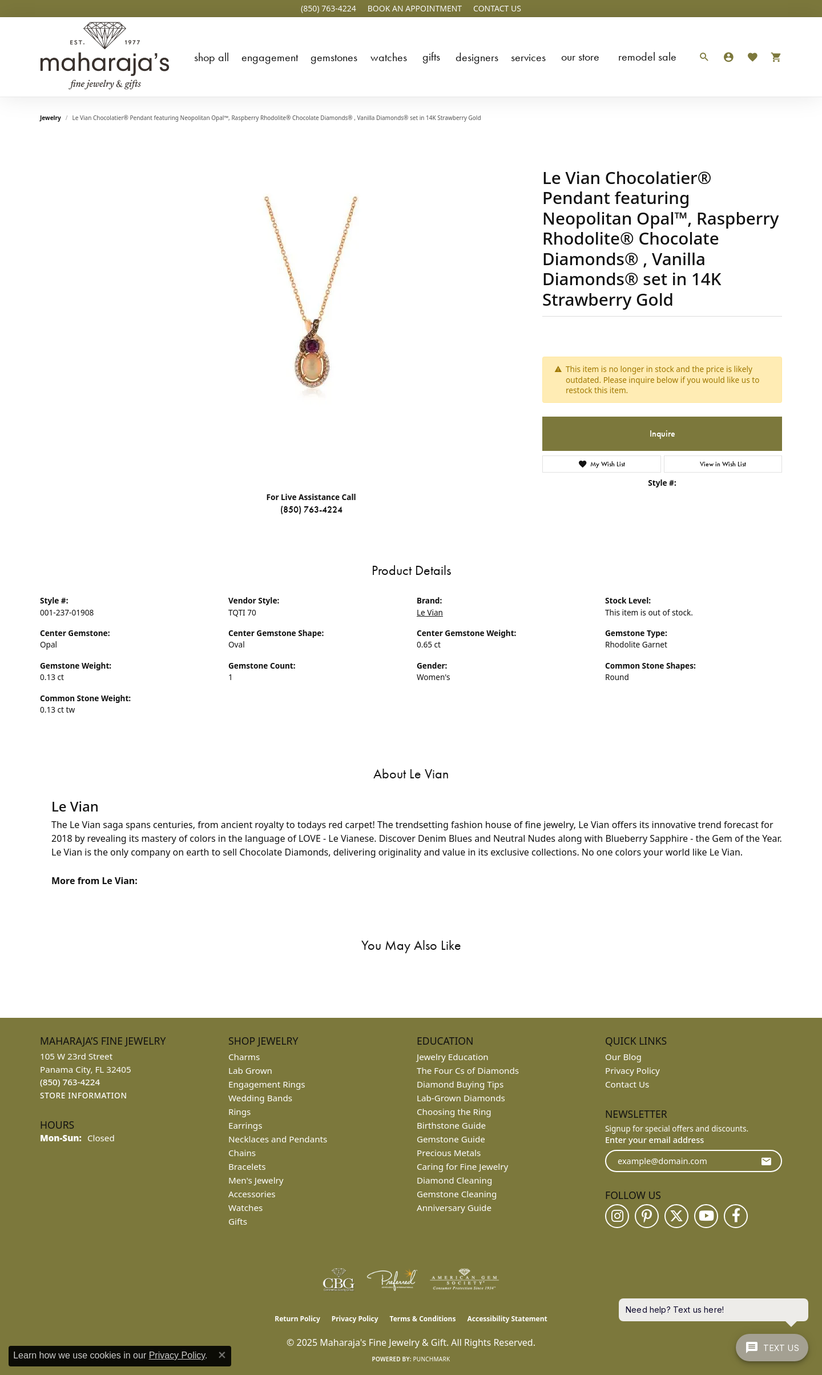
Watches (388, 57)
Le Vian (430, 612)
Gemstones (334, 57)
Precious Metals (449, 1152)
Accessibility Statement (507, 1319)
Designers (477, 57)
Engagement (269, 57)
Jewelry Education (453, 1056)
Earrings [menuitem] (245, 1125)
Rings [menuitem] (239, 1111)
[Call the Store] (70, 1082)
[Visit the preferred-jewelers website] (392, 1279)
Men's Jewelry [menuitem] (256, 1180)
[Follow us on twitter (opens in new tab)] (676, 1216)
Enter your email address (654, 1139)
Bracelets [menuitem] (246, 1166)
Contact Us (627, 1084)
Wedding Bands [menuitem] (260, 1098)
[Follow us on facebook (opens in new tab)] (736, 1216)
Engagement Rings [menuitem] (266, 1084)
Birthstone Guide (451, 1125)
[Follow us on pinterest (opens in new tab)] (647, 1216)
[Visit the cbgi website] (338, 1279)
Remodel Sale (647, 56)
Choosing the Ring (454, 1111)
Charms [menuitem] (244, 1056)
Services (528, 57)
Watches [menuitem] (245, 1207)
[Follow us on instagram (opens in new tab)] (617, 1216)
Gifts (431, 56)
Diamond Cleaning (454, 1180)
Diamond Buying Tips (460, 1084)
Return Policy (297, 1319)
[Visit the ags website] (464, 1279)
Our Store (580, 56)
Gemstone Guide (451, 1139)
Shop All (211, 57)
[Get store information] (83, 1096)
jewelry (50, 118)
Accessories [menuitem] (252, 1194)
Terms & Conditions (423, 1319)
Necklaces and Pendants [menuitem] (277, 1139)
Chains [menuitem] (242, 1152)
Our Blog (623, 1056)
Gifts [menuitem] (237, 1221)
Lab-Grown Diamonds (461, 1098)
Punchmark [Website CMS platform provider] (431, 1359)
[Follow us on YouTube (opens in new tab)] (706, 1216)
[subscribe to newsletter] (766, 1161)
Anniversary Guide (454, 1207)
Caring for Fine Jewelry (462, 1166)
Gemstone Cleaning (457, 1194)
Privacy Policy (632, 1070)
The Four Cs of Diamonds (468, 1070)
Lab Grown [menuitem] (250, 1070)
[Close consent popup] (222, 1355)
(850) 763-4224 (311, 509)
